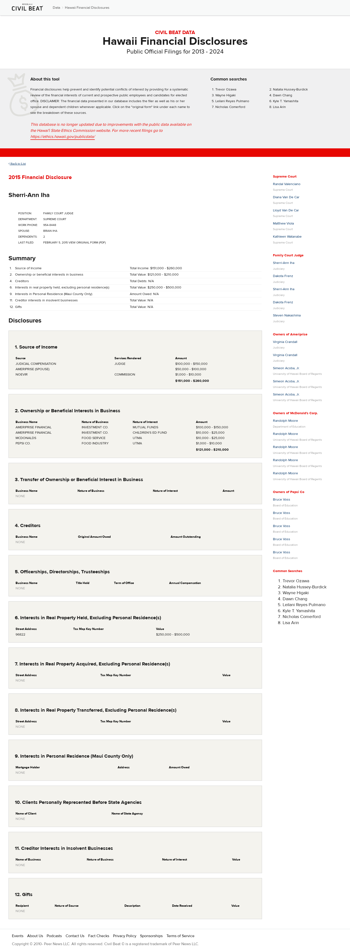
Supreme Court (285, 176)
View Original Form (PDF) (87, 242)
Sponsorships (151, 935)
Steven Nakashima (287, 315)
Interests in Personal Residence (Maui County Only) (53, 294)
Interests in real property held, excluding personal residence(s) (62, 287)
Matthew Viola (283, 223)
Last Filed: (26, 242)
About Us (35, 935)
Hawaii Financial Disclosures (87, 7)
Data (56, 7)
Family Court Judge (288, 255)
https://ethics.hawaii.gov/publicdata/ (62, 136)
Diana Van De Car (286, 197)
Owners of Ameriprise (290, 334)
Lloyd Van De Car (286, 210)
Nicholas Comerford (230, 107)
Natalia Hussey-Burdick (290, 89)
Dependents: (27, 236)
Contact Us (75, 935)
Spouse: (24, 231)
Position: (25, 213)
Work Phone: (28, 225)
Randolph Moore (285, 421)
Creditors (22, 281)
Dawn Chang (282, 95)
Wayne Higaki (225, 95)
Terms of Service (180, 935)
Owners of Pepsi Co (288, 492)
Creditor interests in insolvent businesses (46, 300)
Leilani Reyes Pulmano (232, 101)
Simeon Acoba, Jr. (286, 368)
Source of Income (28, 268)
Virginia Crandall (285, 342)
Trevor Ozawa (225, 89)
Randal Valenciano (286, 184)
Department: (27, 219)
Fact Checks (98, 935)
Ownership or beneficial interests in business (49, 274)
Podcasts (54, 935)
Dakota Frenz (283, 276)
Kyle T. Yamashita (285, 101)
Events (17, 935)
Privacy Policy (124, 935)
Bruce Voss (281, 499)
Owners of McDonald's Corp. (295, 413)
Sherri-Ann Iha (29, 195)
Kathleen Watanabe (287, 236)
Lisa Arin (279, 107)
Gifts (18, 307)
